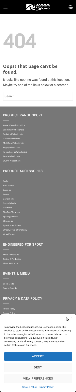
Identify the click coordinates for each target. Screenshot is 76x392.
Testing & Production (12, 259)
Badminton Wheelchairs (13, 130)
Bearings (7, 190)
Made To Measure (11, 254)
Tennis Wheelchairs (11, 156)
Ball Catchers (8, 185)
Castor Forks (8, 199)
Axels (5, 181)
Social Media (8, 284)
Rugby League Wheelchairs (15, 152)
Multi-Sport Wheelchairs (13, 143)
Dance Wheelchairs (11, 139)
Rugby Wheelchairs (11, 147)
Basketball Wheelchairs (13, 134)
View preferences (38, 378)
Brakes (6, 194)
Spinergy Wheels (10, 216)
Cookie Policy (29, 387)
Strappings (8, 221)
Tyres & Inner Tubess (12, 225)
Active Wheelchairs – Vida (14, 125)
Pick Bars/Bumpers (11, 212)
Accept (38, 356)
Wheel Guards (9, 234)
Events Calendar (10, 288)
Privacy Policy (46, 387)
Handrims (7, 208)
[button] (70, 319)
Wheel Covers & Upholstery (15, 230)
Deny (38, 367)
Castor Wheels (9, 203)
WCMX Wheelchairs (11, 161)
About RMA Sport (10, 263)
